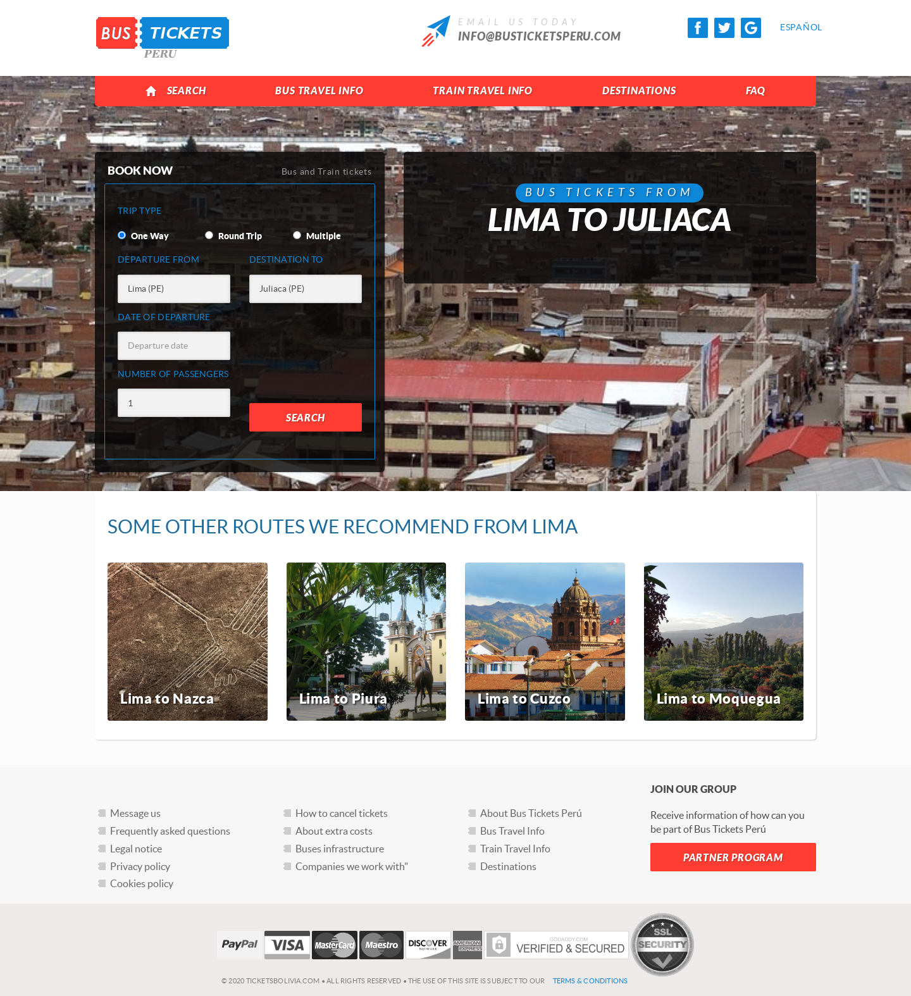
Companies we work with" (351, 866)
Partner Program (733, 858)
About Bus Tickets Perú (531, 813)
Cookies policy (141, 883)
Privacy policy (140, 866)
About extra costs (334, 831)
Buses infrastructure (339, 848)
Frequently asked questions (170, 831)
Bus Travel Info (319, 91)
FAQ (755, 91)
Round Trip (233, 236)
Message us (135, 813)
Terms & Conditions (590, 981)
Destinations (639, 91)
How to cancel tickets (341, 813)
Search (176, 91)
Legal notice (136, 848)
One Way (143, 236)
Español (790, 27)
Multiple (317, 236)
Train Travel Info (483, 91)
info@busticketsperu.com (539, 37)
